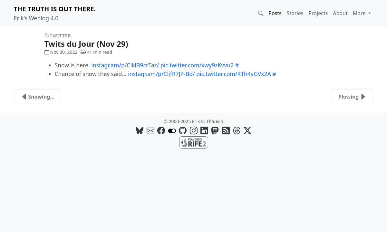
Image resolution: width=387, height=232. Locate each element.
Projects (318, 13)
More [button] (360, 13)
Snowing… (38, 97)
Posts (274, 13)
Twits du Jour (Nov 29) (91, 43)
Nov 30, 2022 (61, 52)
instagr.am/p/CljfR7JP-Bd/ (161, 74)
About (340, 13)
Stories (295, 13)
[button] (261, 13)
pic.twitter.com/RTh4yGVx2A (233, 74)
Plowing (352, 97)
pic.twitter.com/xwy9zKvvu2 (197, 65)
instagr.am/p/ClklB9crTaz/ (125, 65)
